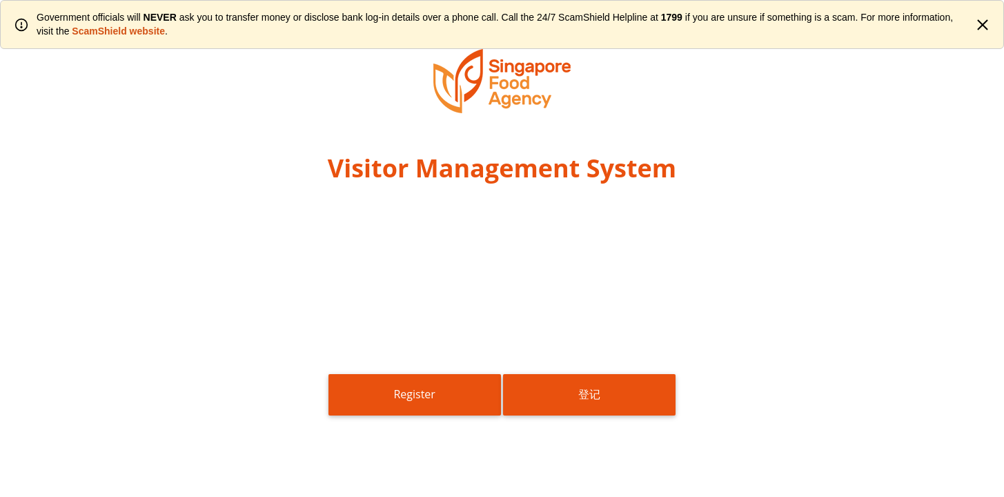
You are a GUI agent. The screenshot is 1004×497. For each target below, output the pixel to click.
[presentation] (502, 313)
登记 (589, 394)
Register (414, 394)
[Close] (983, 25)
